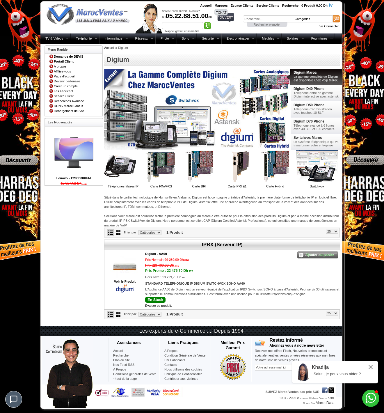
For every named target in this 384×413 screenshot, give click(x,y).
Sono (185, 38)
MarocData (325, 402)
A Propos (170, 350)
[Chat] (13, 399)
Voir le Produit (125, 281)
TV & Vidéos (54, 38)
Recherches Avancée (69, 101)
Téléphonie (84, 38)
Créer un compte (66, 86)
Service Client (64, 96)
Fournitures (319, 38)
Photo (165, 38)
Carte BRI (199, 186)
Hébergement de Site (69, 111)
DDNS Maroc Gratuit (68, 106)
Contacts (170, 364)
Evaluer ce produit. (158, 305)
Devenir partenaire (67, 81)
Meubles (268, 38)
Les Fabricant (63, 91)
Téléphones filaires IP (123, 186)
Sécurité (208, 38)
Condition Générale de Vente (184, 355)
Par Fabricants (174, 360)
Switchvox (317, 186)
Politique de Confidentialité (183, 374)
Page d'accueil (64, 76)
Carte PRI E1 (237, 186)
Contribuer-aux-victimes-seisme (181, 381)
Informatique (113, 38)
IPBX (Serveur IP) (222, 244)
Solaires (292, 38)
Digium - (156, 254)
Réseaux (141, 38)
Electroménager (238, 38)
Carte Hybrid (275, 186)
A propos (60, 66)
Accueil (109, 47)
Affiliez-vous (62, 71)
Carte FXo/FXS (161, 186)
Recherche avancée (267, 24)
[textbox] (268, 18)
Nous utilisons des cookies (183, 369)
